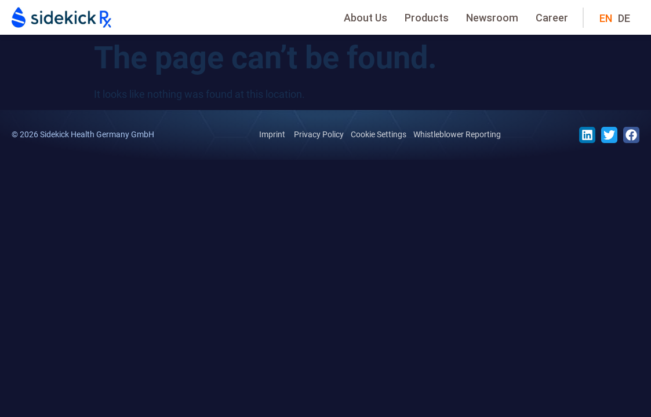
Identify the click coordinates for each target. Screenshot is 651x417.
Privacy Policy (319, 134)
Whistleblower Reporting (457, 134)
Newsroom (492, 17)
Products (427, 17)
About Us (365, 17)
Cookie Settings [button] (378, 134)
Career (552, 17)
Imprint (272, 134)
